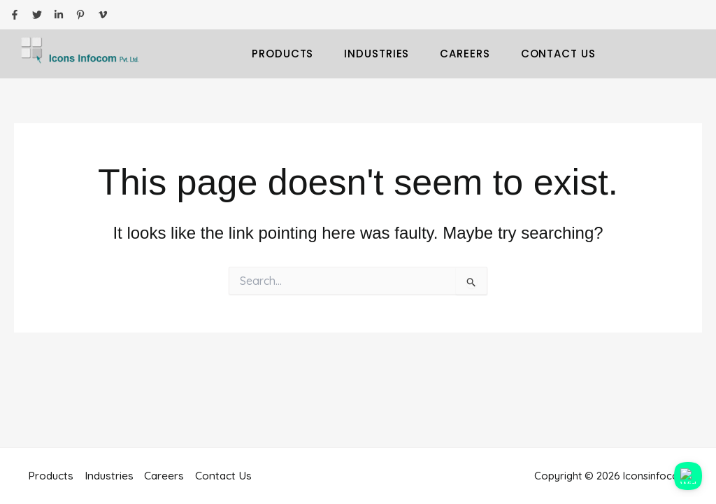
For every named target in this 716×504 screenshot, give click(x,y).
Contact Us (558, 53)
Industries (376, 53)
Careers (464, 53)
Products (282, 53)
